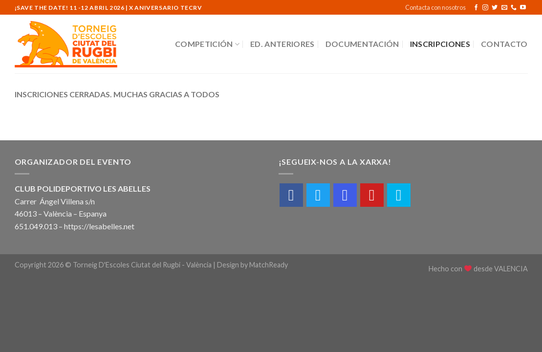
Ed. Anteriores (282, 43)
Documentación (362, 43)
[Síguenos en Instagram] (485, 7)
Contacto (504, 43)
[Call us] (514, 7)
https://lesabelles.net (99, 226)
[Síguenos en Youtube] (523, 7)
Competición (207, 44)
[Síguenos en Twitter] (495, 7)
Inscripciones (440, 43)
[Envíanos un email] (504, 7)
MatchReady (268, 265)
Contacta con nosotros (435, 7)
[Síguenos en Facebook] (476, 7)
